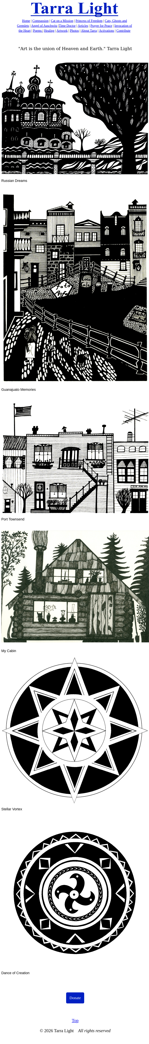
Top (75, 1020)
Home (26, 21)
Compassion (40, 21)
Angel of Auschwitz (44, 25)
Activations (106, 30)
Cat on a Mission (62, 21)
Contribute (123, 30)
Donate (75, 998)
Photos (74, 30)
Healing (49, 30)
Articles (83, 25)
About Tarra (89, 30)
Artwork (62, 30)
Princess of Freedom (88, 21)
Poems (38, 30)
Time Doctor (67, 25)
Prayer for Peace (101, 25)
